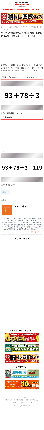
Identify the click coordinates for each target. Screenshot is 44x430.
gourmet (20, 9)
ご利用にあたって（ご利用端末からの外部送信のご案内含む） (22, 400)
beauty (13, 9)
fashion (6, 9)
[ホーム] (2, 27)
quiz (5, 27)
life (33, 9)
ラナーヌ (29, 403)
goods (27, 9)
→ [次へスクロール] (42, 9)
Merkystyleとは (22, 397)
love (37, 9)
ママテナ (23, 403)
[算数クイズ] (5, 192)
